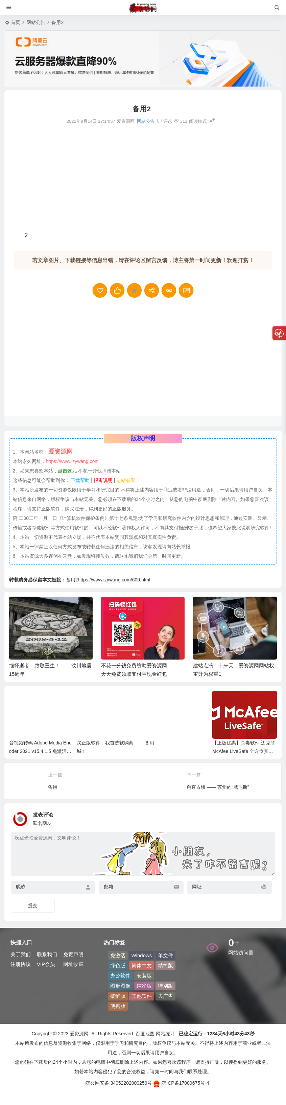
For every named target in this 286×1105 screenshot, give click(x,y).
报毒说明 (103, 480)
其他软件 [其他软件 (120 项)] (142, 996)
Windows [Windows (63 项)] (142, 955)
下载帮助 (80, 480)
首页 (15, 22)
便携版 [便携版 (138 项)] (117, 1006)
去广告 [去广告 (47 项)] (165, 996)
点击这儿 (67, 471)
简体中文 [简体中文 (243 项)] (142, 965)
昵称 (20, 887)
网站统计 (165, 1033)
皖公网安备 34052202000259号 (119, 1083)
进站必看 (125, 480)
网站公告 (35, 22)
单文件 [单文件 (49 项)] (165, 955)
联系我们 (47, 954)
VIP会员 (46, 964)
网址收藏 (73, 964)
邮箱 (108, 887)
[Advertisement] (143, 178)
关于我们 (20, 954)
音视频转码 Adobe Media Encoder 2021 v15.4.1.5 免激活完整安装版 (40, 751)
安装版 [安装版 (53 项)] (144, 976)
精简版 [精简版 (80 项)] (165, 965)
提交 (33, 905)
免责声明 (73, 954)
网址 (196, 887)
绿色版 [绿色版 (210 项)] (117, 965)
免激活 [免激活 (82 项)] (117, 955)
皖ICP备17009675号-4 (181, 1083)
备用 (149, 742)
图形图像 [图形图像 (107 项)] (120, 986)
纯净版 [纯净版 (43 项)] (144, 986)
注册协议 (20, 964)
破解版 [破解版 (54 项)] (117, 996)
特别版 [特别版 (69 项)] (165, 986)
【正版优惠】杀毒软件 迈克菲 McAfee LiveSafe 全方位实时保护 (243, 751)
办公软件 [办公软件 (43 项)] (120, 976)
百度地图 (144, 1033)
